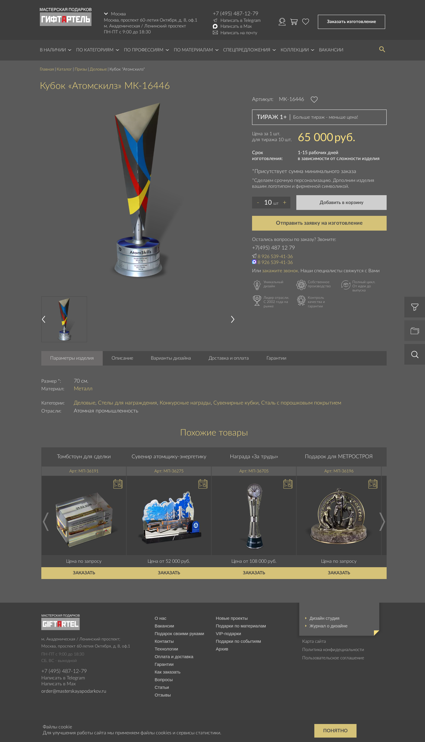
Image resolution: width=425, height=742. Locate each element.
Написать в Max (236, 26)
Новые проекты (232, 618)
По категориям (95, 50)
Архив (222, 648)
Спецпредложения (246, 50)
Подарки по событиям (238, 641)
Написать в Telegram (240, 20)
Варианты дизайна (171, 358)
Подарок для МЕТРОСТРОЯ (339, 456)
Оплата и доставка (174, 656)
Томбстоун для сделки (84, 456)
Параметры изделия (72, 358)
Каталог (64, 69)
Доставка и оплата (229, 358)
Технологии (166, 648)
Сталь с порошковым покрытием (301, 403)
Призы (81, 69)
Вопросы (164, 679)
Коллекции (295, 50)
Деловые (98, 69)
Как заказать (168, 671)
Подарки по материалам (241, 625)
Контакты (164, 641)
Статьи (162, 687)
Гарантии (276, 358)
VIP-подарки (228, 633)
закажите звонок (280, 270)
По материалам (193, 50)
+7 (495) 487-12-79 (235, 14)
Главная (47, 69)
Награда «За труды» (254, 456)
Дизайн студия (324, 618)
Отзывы (163, 694)
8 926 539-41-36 (275, 256)
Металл (83, 389)
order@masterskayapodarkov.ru (73, 691)
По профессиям (144, 50)
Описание (122, 358)
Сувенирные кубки (236, 403)
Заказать (84, 573)
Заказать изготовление (351, 21)
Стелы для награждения (127, 403)
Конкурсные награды (185, 403)
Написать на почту (238, 33)
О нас (160, 618)
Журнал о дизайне (329, 625)
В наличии (53, 50)
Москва (118, 14)
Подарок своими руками (179, 633)
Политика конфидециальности (333, 650)
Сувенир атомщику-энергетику (169, 456)
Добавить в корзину (341, 202)
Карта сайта (314, 641)
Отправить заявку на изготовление (319, 223)
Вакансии (331, 50)
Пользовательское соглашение (333, 658)
